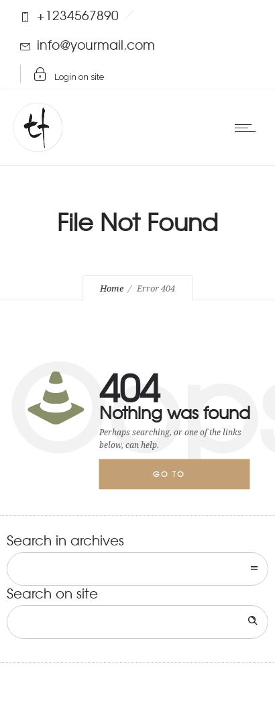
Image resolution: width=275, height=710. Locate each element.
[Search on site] (137, 622)
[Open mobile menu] (248, 127)
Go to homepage (180, 479)
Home (111, 288)
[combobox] (137, 569)
